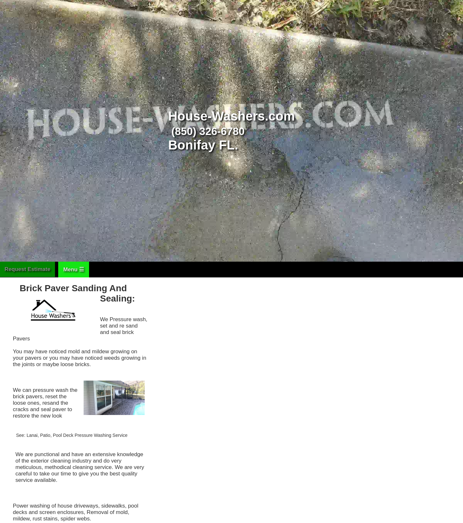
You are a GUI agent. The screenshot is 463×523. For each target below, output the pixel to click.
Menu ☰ (73, 269)
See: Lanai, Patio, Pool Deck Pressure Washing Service (72, 435)
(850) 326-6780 (208, 131)
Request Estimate (27, 269)
